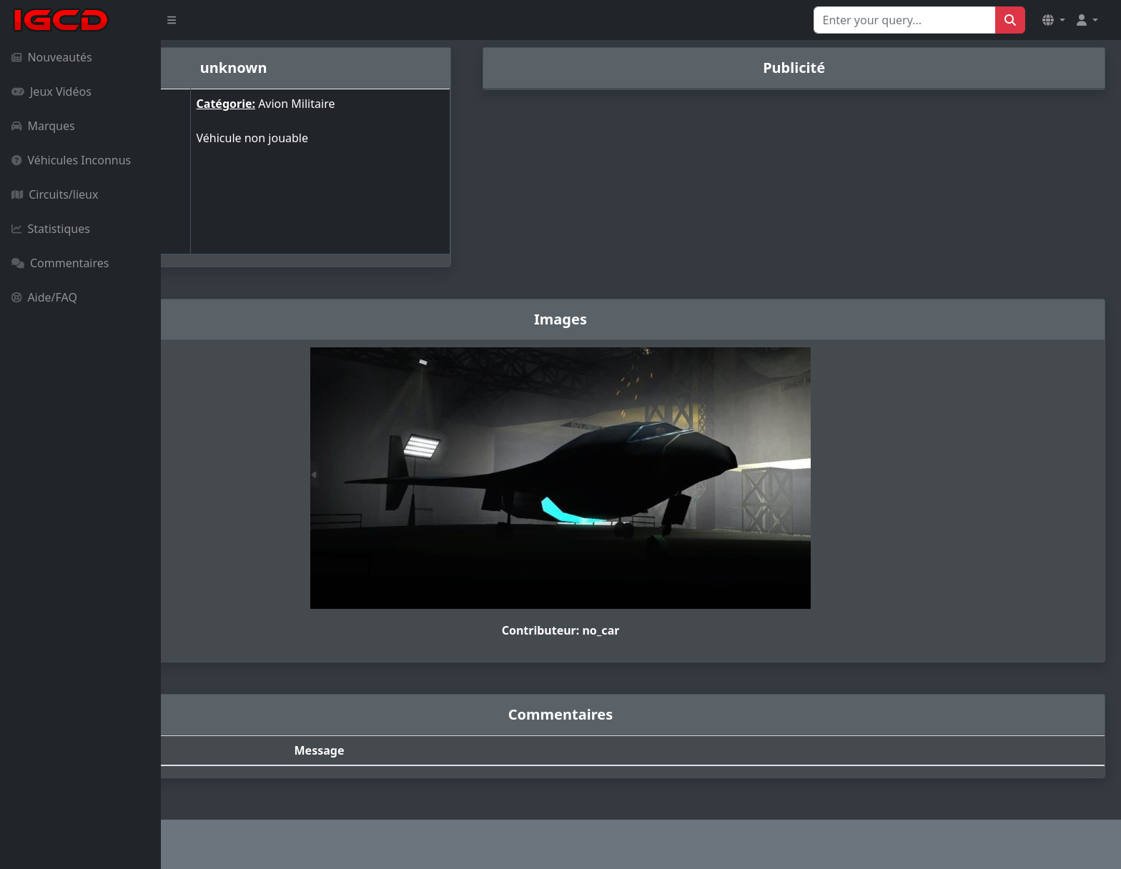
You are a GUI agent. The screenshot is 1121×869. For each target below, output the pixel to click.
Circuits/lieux (54, 194)
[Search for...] (905, 20)
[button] (1054, 20)
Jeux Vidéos (51, 91)
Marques (43, 126)
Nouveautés (51, 57)
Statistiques (50, 229)
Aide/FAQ (44, 297)
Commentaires (60, 263)
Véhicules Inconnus (71, 160)
